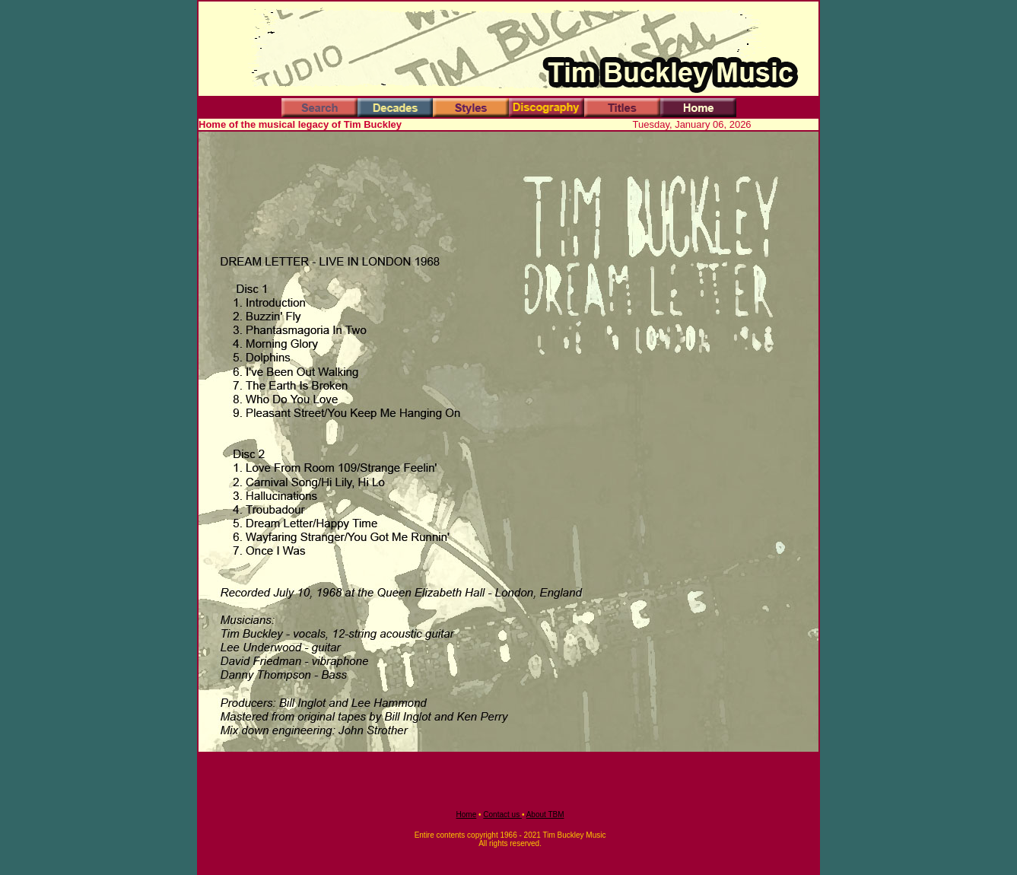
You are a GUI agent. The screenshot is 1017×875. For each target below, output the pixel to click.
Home (466, 814)
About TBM (545, 814)
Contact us (502, 814)
